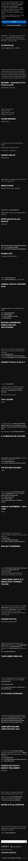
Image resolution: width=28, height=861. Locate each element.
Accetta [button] (14, 854)
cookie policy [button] (15, 838)
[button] (26, 835)
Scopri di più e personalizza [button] (14, 858)
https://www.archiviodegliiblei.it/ (10, 210)
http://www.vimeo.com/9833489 (11, 800)
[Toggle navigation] (26, 3)
